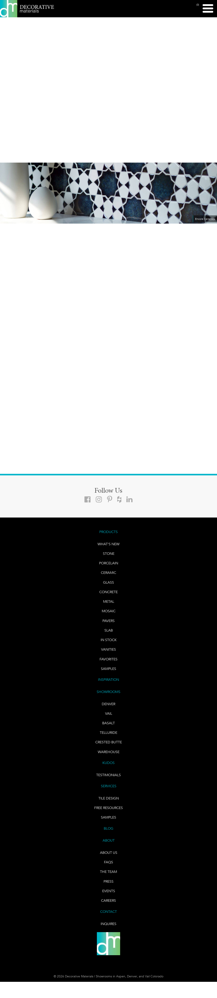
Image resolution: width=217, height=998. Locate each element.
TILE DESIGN (108, 802)
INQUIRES (108, 929)
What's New (108, 544)
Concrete (108, 593)
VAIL (108, 716)
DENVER (108, 707)
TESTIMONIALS (108, 779)
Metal (108, 603)
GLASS (108, 583)
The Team (108, 877)
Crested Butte (108, 746)
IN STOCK (109, 642)
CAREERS (108, 906)
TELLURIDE (108, 736)
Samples (108, 671)
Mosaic (108, 612)
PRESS (108, 886)
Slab (108, 632)
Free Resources (108, 812)
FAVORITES (108, 661)
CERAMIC (108, 573)
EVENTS (108, 896)
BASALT (108, 726)
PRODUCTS (108, 532)
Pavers (108, 622)
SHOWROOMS (108, 694)
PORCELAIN (108, 564)
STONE (108, 554)
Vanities (108, 652)
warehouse (108, 755)
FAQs (108, 867)
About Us (108, 857)
